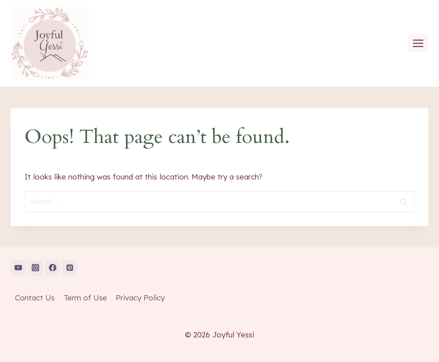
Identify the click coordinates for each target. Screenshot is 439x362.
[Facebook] (52, 267)
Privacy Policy (140, 297)
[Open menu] (418, 43)
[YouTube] (18, 267)
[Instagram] (35, 267)
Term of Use (85, 297)
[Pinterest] (69, 267)
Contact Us (35, 297)
